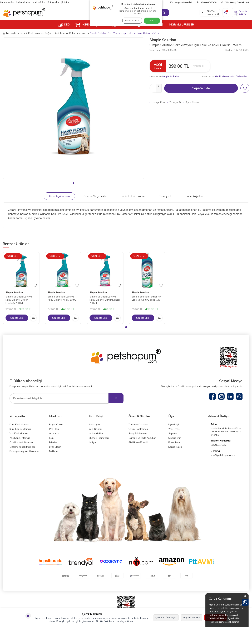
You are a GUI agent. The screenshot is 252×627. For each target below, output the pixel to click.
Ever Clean (55, 446)
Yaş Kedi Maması (18, 433)
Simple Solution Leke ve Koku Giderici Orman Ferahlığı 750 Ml (19, 300)
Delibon (53, 451)
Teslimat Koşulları (138, 424)
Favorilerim (174, 442)
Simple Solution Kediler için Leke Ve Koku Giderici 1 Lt (146, 298)
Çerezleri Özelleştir (165, 617)
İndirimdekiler (23, 2)
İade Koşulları (194, 196)
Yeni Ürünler (39, 2)
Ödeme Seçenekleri (95, 196)
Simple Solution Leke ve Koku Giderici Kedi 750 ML (62, 298)
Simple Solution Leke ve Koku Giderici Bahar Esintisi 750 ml (105, 300)
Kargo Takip (175, 446)
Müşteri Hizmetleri (99, 437)
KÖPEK (82, 24)
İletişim (65, 2)
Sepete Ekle (201, 88)
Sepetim (172, 433)
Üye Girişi (173, 424)
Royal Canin (56, 424)
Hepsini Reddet (191, 617)
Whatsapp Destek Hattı (235, 2)
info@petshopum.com (223, 455)
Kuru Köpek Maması (20, 428)
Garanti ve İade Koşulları (142, 437)
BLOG (159, 24)
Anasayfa (10, 33)
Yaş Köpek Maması (20, 437)
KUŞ (100, 24)
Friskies (53, 442)
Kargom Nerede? (181, 2)
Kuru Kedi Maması (19, 424)
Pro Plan (54, 428)
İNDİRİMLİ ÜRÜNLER (181, 24)
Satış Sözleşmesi (138, 433)
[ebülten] (115, 398)
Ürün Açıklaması (59, 196)
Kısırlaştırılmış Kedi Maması (24, 451)
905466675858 (219, 444)
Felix (51, 437)
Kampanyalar (7, 2)
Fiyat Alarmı (191, 102)
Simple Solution (163, 40)
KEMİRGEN (121, 24)
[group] (73, 108)
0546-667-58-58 (206, 2)
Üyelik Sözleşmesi (138, 428)
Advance (54, 433)
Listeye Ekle (157, 102)
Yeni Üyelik (174, 428)
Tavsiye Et (174, 102)
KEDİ (64, 24)
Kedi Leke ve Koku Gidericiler (71, 33)
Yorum (133, 196)
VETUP (143, 24)
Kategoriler (53, 2)
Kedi (22, 33)
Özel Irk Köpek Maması (22, 446)
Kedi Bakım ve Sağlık (39, 33)
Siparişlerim (174, 437)
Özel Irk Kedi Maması (21, 442)
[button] (73, 183)
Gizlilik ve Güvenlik (139, 442)
